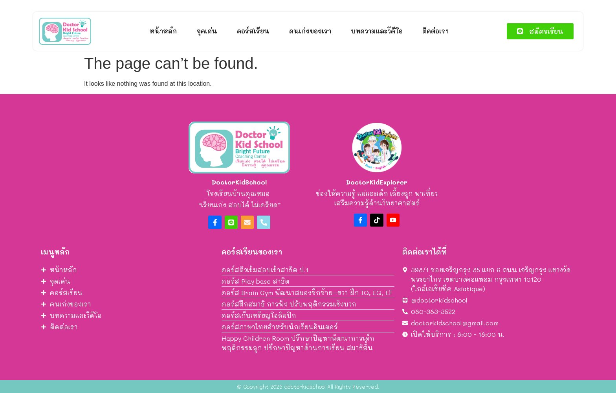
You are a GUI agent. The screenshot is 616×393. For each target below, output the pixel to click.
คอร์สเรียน (253, 31)
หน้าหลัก (163, 31)
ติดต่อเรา (435, 31)
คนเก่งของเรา (310, 31)
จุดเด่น (206, 31)
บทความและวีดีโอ (377, 31)
